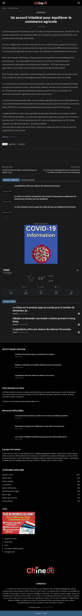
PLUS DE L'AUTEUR (27, 180)
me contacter (17, 460)
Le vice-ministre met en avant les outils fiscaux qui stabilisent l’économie (45, 207)
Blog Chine (8, 542)
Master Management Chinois (46, 453)
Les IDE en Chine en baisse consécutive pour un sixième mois (19, 171)
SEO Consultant (61, 598)
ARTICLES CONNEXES (11, 180)
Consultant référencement (13, 548)
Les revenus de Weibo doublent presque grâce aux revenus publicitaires (41, 437)
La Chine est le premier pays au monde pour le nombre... (35, 354)
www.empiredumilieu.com (29, 401)
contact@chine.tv (47, 607)
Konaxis (12, 136)
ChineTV (15, 313)
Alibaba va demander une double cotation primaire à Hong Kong (38, 365)
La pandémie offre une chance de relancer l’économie (37, 186)
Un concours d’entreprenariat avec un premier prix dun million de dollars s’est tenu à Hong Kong (62, 171)
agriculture (12, 144)
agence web (38, 458)
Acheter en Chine (10, 539)
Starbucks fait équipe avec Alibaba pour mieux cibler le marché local (39, 426)
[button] (79, 3)
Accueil (4, 8)
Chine (6, 545)
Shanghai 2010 (9, 552)
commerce (21, 144)
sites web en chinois (61, 458)
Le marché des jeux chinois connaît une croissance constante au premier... (42, 416)
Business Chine (13, 8)
